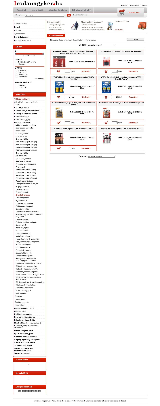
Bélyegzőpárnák (22, 189)
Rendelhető (22, 87)
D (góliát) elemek (23, 195)
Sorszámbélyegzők (23, 247)
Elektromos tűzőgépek (24, 206)
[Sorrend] (101, 45)
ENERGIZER (22, 75)
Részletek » (119, 30)
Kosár (54, 401)
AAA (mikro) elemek (23, 161)
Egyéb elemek (21, 201)
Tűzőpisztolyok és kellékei (26, 285)
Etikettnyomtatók (22, 209)
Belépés (124, 6)
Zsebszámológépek (23, 291)
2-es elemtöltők (22, 139)
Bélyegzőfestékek (23, 187)
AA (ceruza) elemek (23, 159)
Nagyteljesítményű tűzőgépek (27, 242)
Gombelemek (21, 225)
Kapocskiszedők (22, 231)
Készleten (21, 64)
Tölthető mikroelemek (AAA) (27, 269)
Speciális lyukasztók (23, 250)
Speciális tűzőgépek (23, 253)
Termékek (36, 401)
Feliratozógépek (22, 219)
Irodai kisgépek (78, 40)
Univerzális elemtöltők (24, 288)
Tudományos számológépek (27, 272)
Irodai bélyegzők (22, 228)
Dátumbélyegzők (22, 198)
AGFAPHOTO (23, 71)
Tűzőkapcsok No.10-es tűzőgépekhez (30, 282)
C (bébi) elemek (22, 192)
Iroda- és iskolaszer (65, 40)
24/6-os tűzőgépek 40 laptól (26, 150)
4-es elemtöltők (22, 153)
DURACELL (22, 73)
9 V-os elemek (21, 156)
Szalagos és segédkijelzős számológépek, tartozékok (26, 260)
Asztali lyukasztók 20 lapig (26, 170)
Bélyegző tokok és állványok (27, 184)
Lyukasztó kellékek (23, 233)
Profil (73, 401)
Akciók (17, 105)
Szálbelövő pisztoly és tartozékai (28, 263)
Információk (81, 401)
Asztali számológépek (24, 181)
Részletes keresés (64, 401)
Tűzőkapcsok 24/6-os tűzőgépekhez (30, 275)
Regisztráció (46, 401)
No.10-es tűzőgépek (23, 245)
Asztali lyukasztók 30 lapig (26, 173)
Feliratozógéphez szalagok (26, 222)
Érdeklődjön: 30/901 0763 (27, 62)
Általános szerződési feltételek (97, 401)
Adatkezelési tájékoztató (117, 401)
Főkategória (54, 40)
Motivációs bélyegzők (24, 236)
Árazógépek (20, 167)
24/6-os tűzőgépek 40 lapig (26, 147)
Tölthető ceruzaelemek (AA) (26, 266)
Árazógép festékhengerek (26, 164)
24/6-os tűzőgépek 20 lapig (26, 142)
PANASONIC (22, 77)
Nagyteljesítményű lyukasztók (27, 239)
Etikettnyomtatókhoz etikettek (27, 212)
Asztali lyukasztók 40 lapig (26, 175)
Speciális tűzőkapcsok (24, 256)
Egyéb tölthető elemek (24, 203)
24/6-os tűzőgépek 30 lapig (26, 145)
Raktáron (21, 85)
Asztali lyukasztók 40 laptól (26, 178)
